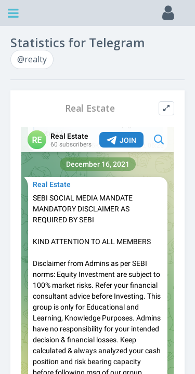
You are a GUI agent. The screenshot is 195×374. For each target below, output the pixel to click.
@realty (32, 59)
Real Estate (90, 108)
